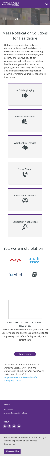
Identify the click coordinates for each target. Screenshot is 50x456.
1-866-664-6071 (9, 409)
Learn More (25, 354)
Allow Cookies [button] (12, 451)
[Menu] (41, 4)
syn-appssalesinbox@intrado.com (16, 413)
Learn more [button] (9, 444)
